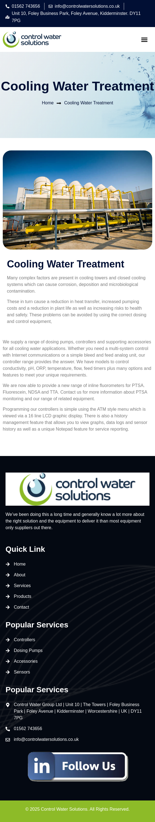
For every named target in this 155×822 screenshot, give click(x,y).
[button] (144, 39)
